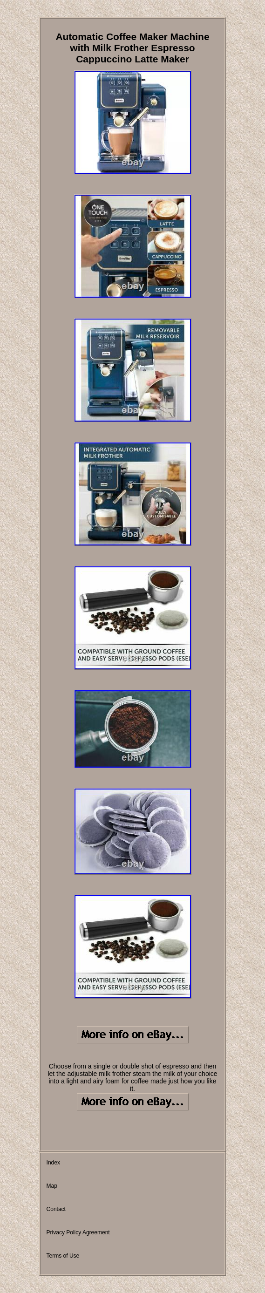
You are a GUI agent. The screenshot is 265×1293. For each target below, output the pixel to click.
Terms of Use (63, 1255)
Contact (56, 1209)
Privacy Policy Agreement (78, 1232)
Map (52, 1186)
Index (53, 1162)
